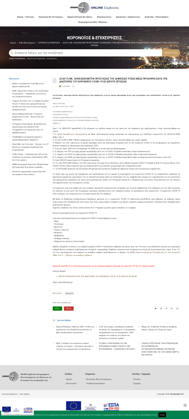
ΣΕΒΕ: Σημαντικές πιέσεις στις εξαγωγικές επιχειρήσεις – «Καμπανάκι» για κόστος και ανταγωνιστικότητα (30, 94)
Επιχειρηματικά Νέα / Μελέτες (93, 22)
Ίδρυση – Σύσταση (26, 17)
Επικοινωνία (71, 383)
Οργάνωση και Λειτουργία (51, 17)
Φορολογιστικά (104, 17)
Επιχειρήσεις (52, 58)
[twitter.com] (155, 308)
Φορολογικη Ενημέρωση (36, 58)
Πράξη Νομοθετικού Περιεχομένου (72, 134)
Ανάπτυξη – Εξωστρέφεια (157, 17)
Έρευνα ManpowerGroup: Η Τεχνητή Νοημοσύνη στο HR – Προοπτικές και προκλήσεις (28, 117)
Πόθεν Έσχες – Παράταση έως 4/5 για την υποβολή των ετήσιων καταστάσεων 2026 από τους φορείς (29, 157)
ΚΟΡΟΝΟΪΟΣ (69, 293)
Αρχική (13, 43)
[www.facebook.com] (161, 308)
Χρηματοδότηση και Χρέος (80, 17)
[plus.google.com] (172, 308)
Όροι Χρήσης (25, 394)
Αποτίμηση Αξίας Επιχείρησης (99, 379)
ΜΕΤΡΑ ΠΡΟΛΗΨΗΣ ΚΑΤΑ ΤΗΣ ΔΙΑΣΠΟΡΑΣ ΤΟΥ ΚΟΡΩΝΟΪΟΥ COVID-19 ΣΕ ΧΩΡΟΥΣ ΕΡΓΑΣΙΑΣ (98, 276)
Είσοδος (137, 379)
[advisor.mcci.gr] (177, 308)
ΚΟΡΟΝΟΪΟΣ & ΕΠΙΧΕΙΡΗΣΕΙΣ (49, 43)
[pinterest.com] (166, 308)
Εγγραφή (137, 383)
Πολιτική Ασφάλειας (9, 394)
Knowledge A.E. (177, 394)
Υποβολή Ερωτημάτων (95, 383)
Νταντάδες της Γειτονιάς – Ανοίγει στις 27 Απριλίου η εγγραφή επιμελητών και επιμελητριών (30, 147)
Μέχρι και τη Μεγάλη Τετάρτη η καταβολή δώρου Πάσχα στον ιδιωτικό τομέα (159, 328)
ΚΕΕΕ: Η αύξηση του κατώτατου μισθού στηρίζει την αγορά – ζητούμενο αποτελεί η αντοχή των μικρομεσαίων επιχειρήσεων (74, 346)
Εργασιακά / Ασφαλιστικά (128, 17)
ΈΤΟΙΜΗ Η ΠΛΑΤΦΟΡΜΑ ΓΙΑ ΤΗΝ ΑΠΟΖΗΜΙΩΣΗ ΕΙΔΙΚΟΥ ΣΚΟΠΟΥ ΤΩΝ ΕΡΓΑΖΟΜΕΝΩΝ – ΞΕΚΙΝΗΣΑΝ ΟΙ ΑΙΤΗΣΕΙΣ (117, 346)
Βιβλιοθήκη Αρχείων (27, 43)
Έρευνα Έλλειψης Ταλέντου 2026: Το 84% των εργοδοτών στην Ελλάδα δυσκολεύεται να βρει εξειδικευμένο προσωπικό (75, 330)
